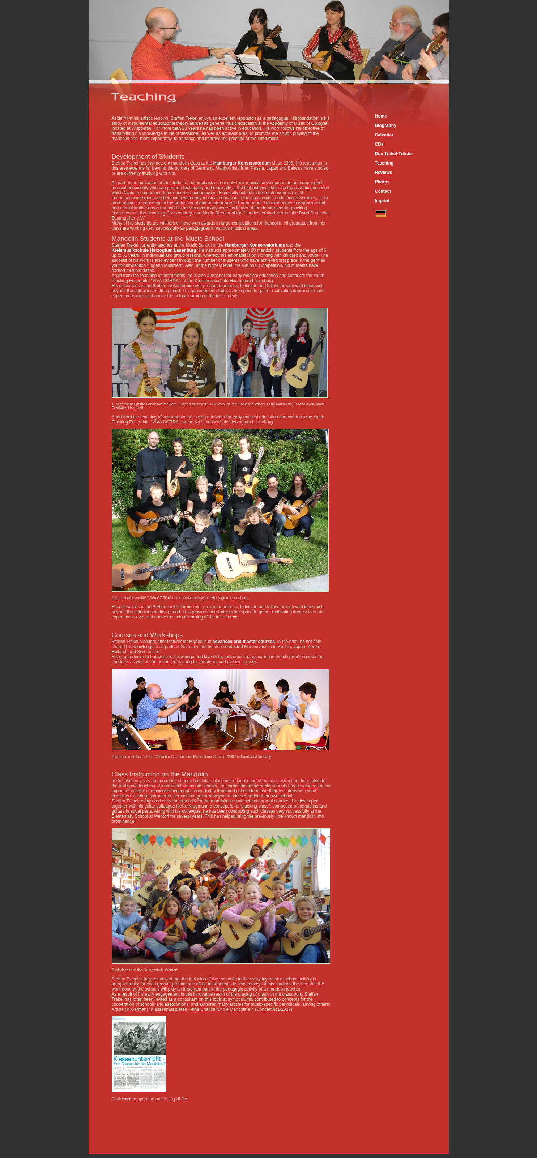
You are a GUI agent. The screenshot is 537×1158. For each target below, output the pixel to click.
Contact (383, 191)
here (126, 1099)
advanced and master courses (244, 641)
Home (381, 116)
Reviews (383, 172)
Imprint (382, 200)
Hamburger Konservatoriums (255, 245)
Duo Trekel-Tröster (394, 153)
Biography (385, 125)
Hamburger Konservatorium (242, 163)
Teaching (384, 163)
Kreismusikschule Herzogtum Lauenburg (154, 250)
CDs (379, 144)
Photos (382, 181)
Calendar (384, 134)
